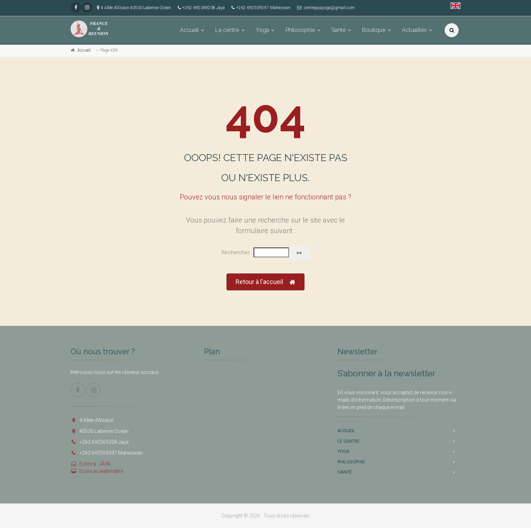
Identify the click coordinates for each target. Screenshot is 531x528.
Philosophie (300, 30)
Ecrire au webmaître (97, 471)
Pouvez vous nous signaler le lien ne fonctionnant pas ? (265, 197)
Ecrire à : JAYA (90, 464)
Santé (339, 30)
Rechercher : (237, 252)
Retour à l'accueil (265, 282)
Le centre (227, 30)
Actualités (414, 30)
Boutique (373, 30)
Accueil (189, 30)
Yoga (262, 30)
